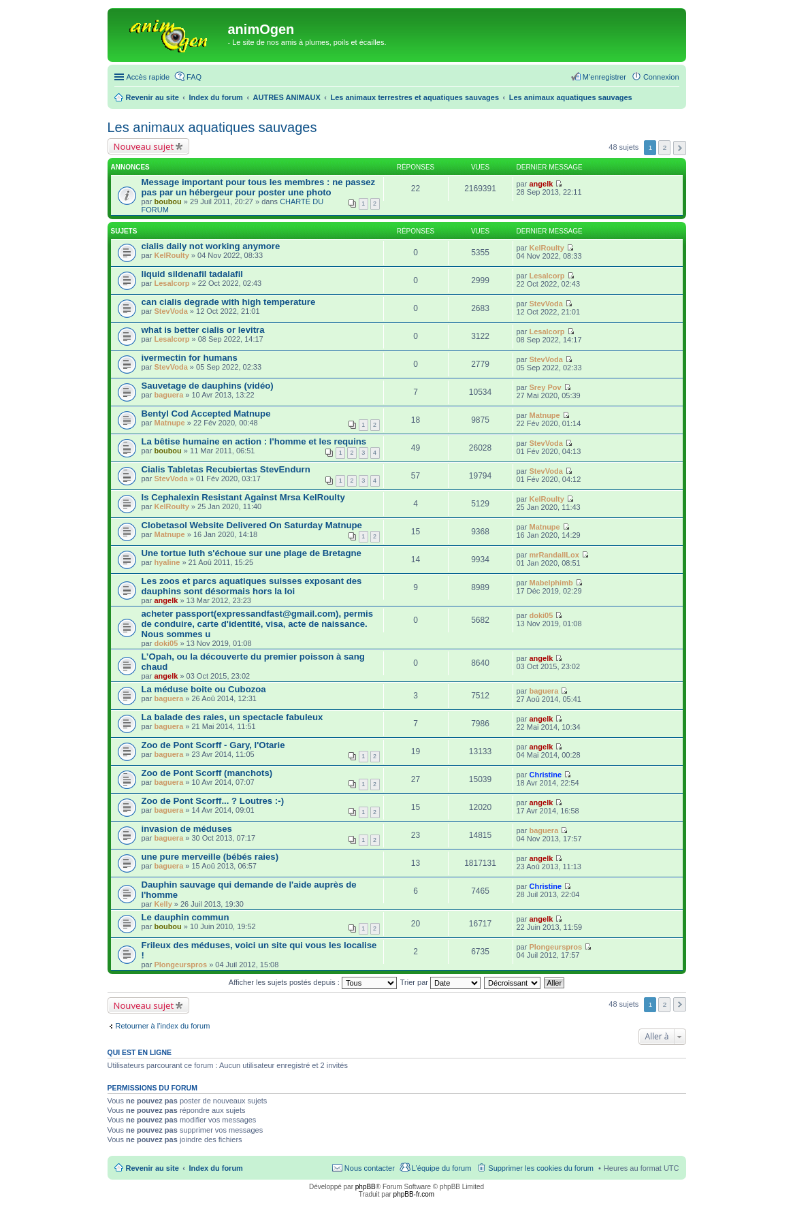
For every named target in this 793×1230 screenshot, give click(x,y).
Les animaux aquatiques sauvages (212, 127)
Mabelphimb (550, 583)
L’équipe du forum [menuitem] (441, 1168)
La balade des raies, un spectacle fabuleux (232, 717)
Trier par (440, 982)
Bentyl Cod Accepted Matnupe (206, 413)
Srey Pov (545, 387)
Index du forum (215, 1168)
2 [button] (665, 147)
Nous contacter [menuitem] (369, 1168)
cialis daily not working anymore (211, 246)
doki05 (166, 643)
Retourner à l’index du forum (163, 1026)
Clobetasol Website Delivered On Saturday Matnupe (252, 525)
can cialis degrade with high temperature (229, 302)
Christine (545, 775)
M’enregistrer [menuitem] (604, 77)
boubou (167, 201)
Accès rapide (148, 77)
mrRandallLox (554, 555)
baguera (168, 395)
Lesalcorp (171, 283)
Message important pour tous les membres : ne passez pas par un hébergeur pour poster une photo (259, 187)
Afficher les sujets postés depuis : (313, 982)
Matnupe (169, 423)
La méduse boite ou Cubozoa (204, 689)
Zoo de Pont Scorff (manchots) (207, 773)
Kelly (163, 904)
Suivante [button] (679, 148)
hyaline (167, 562)
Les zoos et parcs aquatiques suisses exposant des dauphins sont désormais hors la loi (252, 586)
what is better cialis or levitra (203, 330)
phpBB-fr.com (414, 1194)
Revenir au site (152, 1168)
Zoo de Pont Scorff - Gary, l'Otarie (213, 745)
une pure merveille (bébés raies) (210, 857)
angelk (541, 184)
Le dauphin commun (185, 917)
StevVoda (170, 311)
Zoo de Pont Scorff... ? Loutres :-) (213, 801)
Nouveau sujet (144, 146)
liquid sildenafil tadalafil (192, 274)
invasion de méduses (187, 829)
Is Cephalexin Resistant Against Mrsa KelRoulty (243, 497)
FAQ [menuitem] (194, 77)
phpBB (365, 1187)
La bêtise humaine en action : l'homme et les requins (254, 441)
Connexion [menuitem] (661, 77)
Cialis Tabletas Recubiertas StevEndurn (226, 469)
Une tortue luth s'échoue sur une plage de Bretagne (251, 553)
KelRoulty (171, 255)
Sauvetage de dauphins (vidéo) (208, 386)
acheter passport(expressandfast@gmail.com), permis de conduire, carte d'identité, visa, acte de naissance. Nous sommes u (257, 624)
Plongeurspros (180, 964)
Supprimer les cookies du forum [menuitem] (541, 1168)
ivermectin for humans (190, 358)
